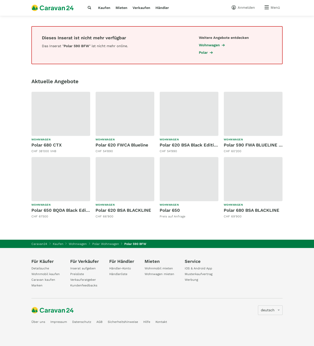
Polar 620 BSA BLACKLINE (123, 210)
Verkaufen (141, 8)
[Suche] (90, 7)
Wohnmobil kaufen (45, 274)
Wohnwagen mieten (159, 274)
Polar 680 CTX (46, 145)
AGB (99, 322)
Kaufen (104, 8)
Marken (37, 285)
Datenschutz (81, 322)
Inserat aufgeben (83, 268)
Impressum (58, 322)
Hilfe (146, 322)
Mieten (121, 8)
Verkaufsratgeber (83, 279)
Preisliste (77, 274)
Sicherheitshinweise (123, 322)
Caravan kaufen (43, 279)
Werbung (191, 279)
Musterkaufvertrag (198, 274)
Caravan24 (39, 244)
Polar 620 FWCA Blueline (122, 145)
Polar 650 (170, 210)
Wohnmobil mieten (159, 268)
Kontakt (161, 322)
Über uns (38, 322)
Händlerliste (118, 274)
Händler (162, 8)
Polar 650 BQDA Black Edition (62, 210)
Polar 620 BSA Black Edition (189, 145)
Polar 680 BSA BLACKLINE (251, 210)
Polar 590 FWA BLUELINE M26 (256, 145)
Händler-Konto (120, 268)
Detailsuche (40, 268)
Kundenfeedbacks (83, 285)
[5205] (270, 310)
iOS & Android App (198, 268)
